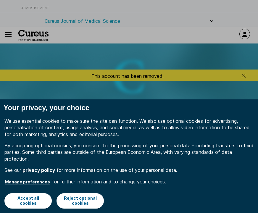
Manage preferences (27, 181)
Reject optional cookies (80, 201)
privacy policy (38, 170)
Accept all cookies (28, 201)
